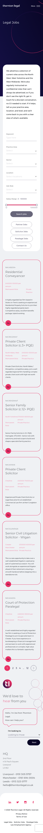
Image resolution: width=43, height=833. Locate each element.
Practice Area (11, 158)
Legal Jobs (8, 822)
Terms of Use (21, 817)
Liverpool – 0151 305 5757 (17, 777)
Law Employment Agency (21, 825)
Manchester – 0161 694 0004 (19, 781)
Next (34, 742)
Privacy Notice (21, 814)
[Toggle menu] (36, 6)
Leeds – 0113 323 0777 (15, 784)
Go (8, 323)
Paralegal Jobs (21, 249)
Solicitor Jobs (21, 242)
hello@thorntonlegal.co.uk (18, 788)
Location (9, 183)
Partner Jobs (21, 235)
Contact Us (22, 256)
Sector (9, 170)
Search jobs (21, 225)
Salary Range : (11, 209)
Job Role (9, 197)
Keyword (10, 145)
